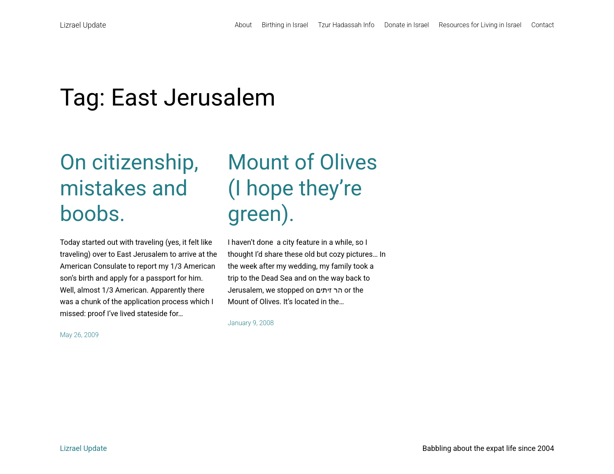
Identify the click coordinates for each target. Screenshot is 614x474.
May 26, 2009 (79, 335)
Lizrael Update (83, 25)
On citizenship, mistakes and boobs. (129, 188)
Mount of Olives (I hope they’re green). (302, 188)
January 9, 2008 (251, 323)
